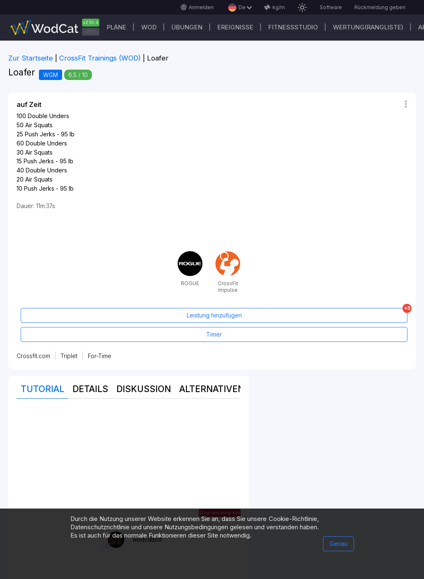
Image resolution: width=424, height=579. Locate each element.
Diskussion (143, 389)
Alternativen (211, 389)
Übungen (186, 27)
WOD (149, 27)
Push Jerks (40, 134)
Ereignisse (235, 27)
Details (90, 389)
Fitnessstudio (293, 27)
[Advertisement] (129, 465)
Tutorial (42, 389)
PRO (91, 31)
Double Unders (48, 115)
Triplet (68, 355)
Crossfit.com (33, 355)
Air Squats (39, 124)
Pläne (116, 27)
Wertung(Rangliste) (368, 27)
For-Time (99, 355)
